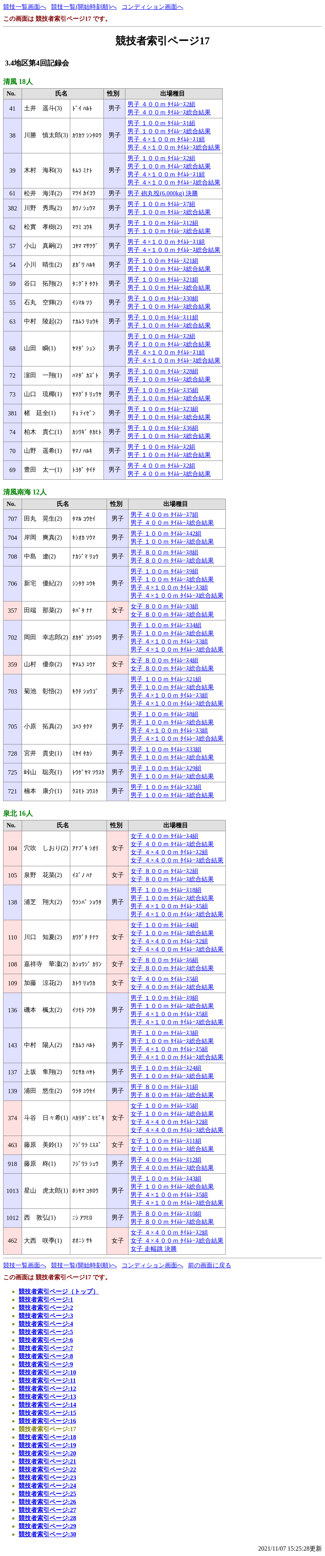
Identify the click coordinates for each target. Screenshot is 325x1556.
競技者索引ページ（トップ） (59, 1291)
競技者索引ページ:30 (47, 1534)
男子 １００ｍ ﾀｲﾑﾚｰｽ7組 (161, 204)
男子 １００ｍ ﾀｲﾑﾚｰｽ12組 (162, 223)
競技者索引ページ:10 (47, 1372)
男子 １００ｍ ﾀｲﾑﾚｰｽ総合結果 (169, 131)
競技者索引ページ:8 (46, 1356)
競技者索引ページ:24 (47, 1485)
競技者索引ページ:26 (47, 1502)
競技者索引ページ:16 (47, 1421)
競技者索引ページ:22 (47, 1469)
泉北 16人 (18, 813)
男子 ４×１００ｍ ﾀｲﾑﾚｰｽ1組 (166, 139)
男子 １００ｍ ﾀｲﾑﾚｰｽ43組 (165, 1178)
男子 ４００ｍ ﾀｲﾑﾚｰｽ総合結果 (169, 112)
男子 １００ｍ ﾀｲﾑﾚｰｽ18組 (165, 890)
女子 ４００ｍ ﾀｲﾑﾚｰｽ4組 (164, 836)
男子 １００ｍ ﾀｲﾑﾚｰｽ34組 (165, 625)
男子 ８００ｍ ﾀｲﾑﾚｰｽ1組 (164, 1087)
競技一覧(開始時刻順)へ (84, 6)
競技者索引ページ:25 (47, 1493)
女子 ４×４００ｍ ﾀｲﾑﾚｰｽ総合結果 (176, 860)
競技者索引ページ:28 (47, 1518)
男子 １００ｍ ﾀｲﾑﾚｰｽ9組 (164, 571)
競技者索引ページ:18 (47, 1437)
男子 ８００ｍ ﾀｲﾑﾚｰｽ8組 (164, 552)
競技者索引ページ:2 (46, 1307)
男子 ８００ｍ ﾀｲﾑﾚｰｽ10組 (165, 1213)
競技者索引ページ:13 (47, 1396)
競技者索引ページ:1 (46, 1299)
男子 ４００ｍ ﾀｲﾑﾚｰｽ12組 (165, 1159)
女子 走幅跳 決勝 (153, 1248)
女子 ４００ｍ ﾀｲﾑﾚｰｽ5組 (164, 979)
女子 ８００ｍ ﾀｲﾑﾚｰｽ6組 (164, 960)
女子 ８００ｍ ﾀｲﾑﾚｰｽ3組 (164, 606)
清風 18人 (18, 82)
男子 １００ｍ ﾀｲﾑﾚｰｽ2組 (161, 158)
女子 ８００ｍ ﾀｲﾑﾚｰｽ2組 (164, 871)
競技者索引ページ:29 (47, 1526)
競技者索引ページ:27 (47, 1510)
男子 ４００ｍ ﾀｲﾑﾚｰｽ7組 (164, 514)
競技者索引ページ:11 (47, 1380)
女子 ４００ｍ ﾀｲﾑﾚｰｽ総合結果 (172, 844)
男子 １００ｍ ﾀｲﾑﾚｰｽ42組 (165, 533)
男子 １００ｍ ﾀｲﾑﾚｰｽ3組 (164, 1033)
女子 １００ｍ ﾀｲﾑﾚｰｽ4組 (164, 925)
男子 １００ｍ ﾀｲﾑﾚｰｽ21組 (162, 260)
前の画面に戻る (209, 1265)
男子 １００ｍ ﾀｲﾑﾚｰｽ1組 (161, 123)
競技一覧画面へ (24, 6)
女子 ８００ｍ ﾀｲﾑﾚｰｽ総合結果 (172, 614)
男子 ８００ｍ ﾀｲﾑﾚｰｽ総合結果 (172, 560)
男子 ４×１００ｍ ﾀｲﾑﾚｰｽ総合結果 (173, 147)
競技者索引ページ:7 (46, 1348)
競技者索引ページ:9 (46, 1364)
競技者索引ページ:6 (46, 1340)
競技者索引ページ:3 (46, 1315)
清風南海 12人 (25, 492)
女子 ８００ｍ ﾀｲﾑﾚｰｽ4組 (164, 660)
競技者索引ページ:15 (47, 1413)
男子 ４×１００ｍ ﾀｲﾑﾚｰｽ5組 (169, 906)
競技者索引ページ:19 (47, 1445)
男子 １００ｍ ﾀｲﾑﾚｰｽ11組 (162, 317)
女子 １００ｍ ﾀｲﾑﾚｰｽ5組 (164, 1105)
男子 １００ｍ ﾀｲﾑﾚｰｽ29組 (165, 768)
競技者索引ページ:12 (47, 1388)
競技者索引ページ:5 (46, 1332)
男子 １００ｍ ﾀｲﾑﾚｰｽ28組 (162, 371)
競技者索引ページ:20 (47, 1453)
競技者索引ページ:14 (47, 1404)
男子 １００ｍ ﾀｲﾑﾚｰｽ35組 (162, 390)
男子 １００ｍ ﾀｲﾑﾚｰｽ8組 (164, 714)
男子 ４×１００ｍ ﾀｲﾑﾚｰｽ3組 (169, 587)
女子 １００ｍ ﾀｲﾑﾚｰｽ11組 (165, 1141)
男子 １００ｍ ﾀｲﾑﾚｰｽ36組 (162, 428)
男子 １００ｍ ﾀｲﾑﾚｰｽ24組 (165, 1068)
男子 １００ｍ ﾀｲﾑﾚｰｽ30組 (162, 298)
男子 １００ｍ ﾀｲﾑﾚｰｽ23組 (162, 409)
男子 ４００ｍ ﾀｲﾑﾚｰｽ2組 (161, 104)
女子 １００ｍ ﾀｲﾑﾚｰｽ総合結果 (172, 933)
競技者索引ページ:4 (46, 1324)
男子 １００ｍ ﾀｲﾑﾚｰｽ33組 (165, 749)
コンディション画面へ (152, 6)
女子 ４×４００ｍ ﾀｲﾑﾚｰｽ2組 (169, 852)
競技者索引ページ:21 (47, 1461)
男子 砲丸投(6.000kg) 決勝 (162, 193)
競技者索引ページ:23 (47, 1477)
